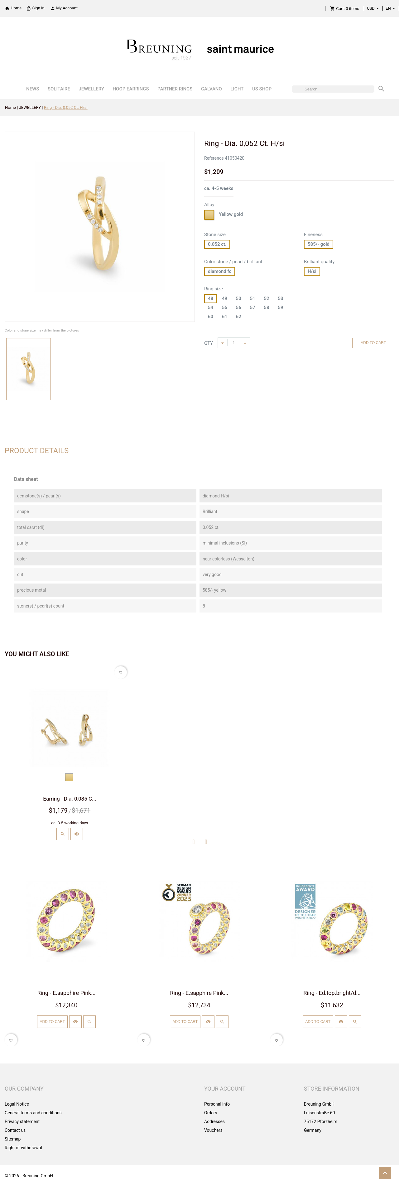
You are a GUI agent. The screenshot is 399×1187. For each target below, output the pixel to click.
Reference (214, 158)
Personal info (217, 1104)
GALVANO (211, 89)
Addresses (214, 1121)
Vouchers (213, 1130)
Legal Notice (17, 1104)
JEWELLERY (91, 89)
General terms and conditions (33, 1112)
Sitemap (13, 1138)
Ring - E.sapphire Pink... (66, 993)
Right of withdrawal (23, 1147)
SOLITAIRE (59, 89)
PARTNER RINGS (174, 89)
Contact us (15, 1130)
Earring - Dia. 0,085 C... (69, 799)
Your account (225, 1088)
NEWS (32, 89)
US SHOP (262, 89)
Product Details (37, 450)
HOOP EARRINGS (131, 89)
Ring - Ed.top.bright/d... (332, 993)
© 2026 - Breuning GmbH (29, 1175)
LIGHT (236, 89)
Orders (210, 1112)
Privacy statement (22, 1121)
